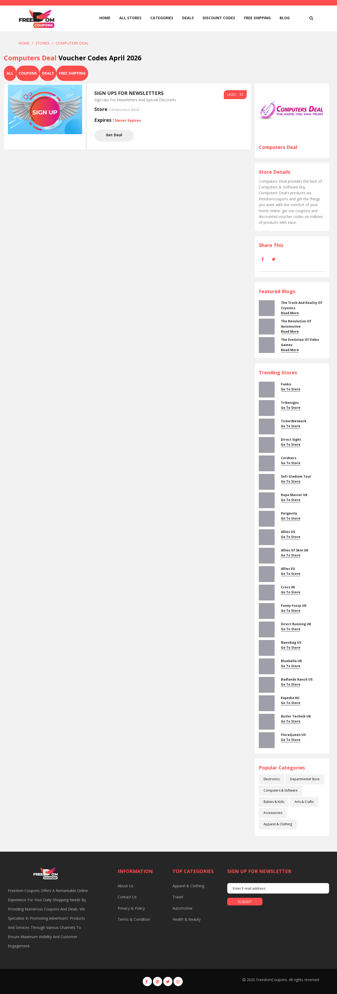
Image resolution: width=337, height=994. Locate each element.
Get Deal (114, 135)
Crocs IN (288, 587)
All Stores (130, 17)
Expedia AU (290, 698)
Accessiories (273, 813)
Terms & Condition (134, 919)
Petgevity (289, 513)
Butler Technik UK (296, 716)
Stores (42, 43)
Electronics (272, 779)
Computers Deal (72, 43)
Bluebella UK (291, 661)
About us (125, 885)
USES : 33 (235, 94)
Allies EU (288, 568)
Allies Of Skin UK (294, 550)
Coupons (28, 73)
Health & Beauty (186, 919)
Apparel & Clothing (278, 824)
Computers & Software (281, 790)
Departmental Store (305, 779)
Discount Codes (219, 17)
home (104, 17)
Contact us (127, 896)
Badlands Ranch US (297, 679)
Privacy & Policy (131, 908)
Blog (285, 17)
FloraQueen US (293, 735)
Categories (161, 17)
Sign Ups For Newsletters (128, 93)
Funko (286, 384)
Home (23, 43)
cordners (288, 458)
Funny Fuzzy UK (293, 605)
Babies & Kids (274, 801)
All (10, 73)
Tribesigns (290, 402)
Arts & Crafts (304, 801)
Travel (177, 896)
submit (245, 901)
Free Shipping (257, 17)
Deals (188, 17)
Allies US (288, 532)
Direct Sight (291, 439)
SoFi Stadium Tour (296, 476)
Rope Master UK (294, 495)
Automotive (182, 908)
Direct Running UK (296, 624)
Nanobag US (291, 642)
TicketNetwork (293, 421)
